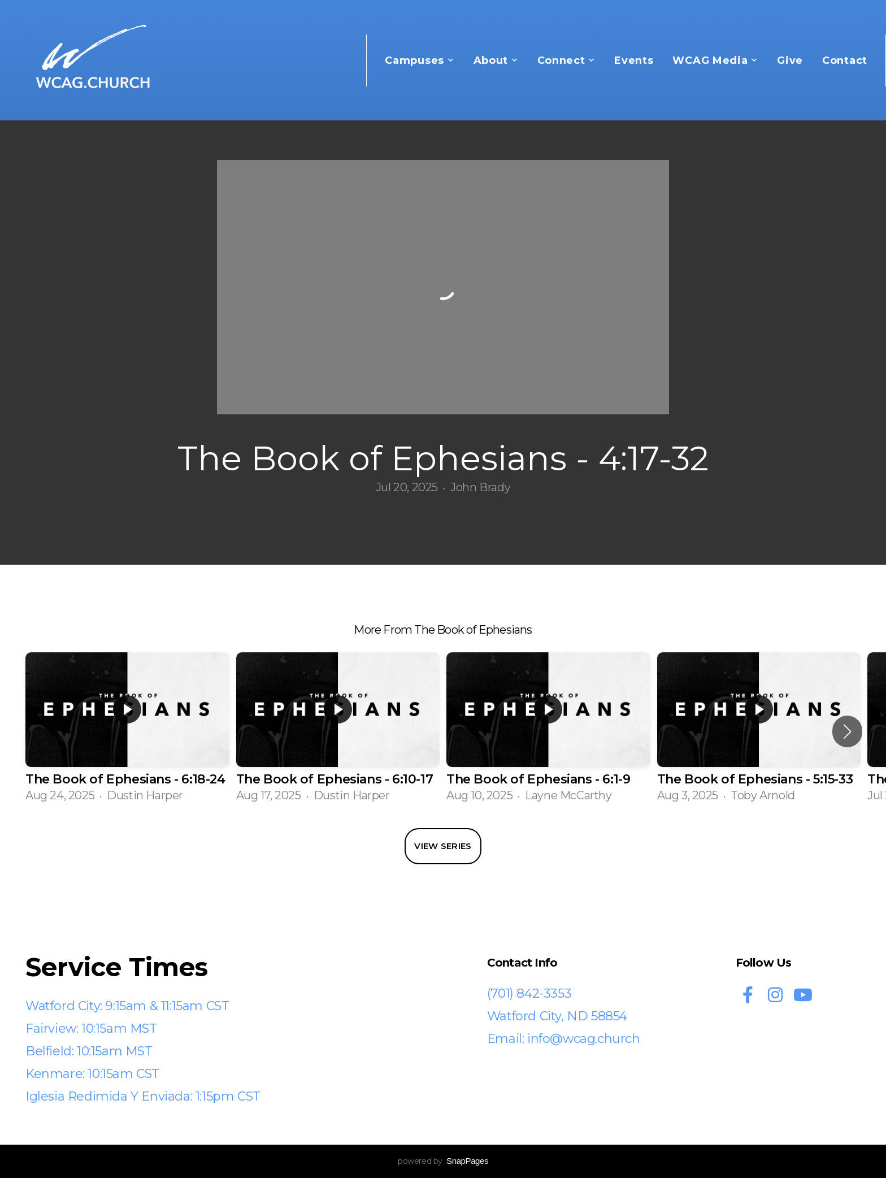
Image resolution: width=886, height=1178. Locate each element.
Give (790, 60)
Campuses (419, 60)
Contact (844, 60)
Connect (566, 60)
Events (633, 60)
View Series (442, 846)
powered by (443, 1161)
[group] (127, 731)
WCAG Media (715, 60)
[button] (847, 731)
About (496, 60)
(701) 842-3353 (529, 993)
